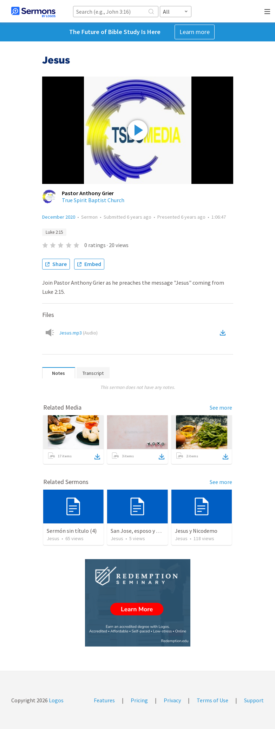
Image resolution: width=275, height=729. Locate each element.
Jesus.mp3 (78, 333)
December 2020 (58, 217)
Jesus (53, 538)
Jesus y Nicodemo (196, 530)
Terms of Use (212, 700)
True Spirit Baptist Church (93, 200)
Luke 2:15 (54, 232)
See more (221, 407)
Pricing (139, 700)
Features (104, 700)
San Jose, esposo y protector (145, 530)
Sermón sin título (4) (72, 530)
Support (254, 700)
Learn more (194, 32)
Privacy (172, 700)
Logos (56, 700)
